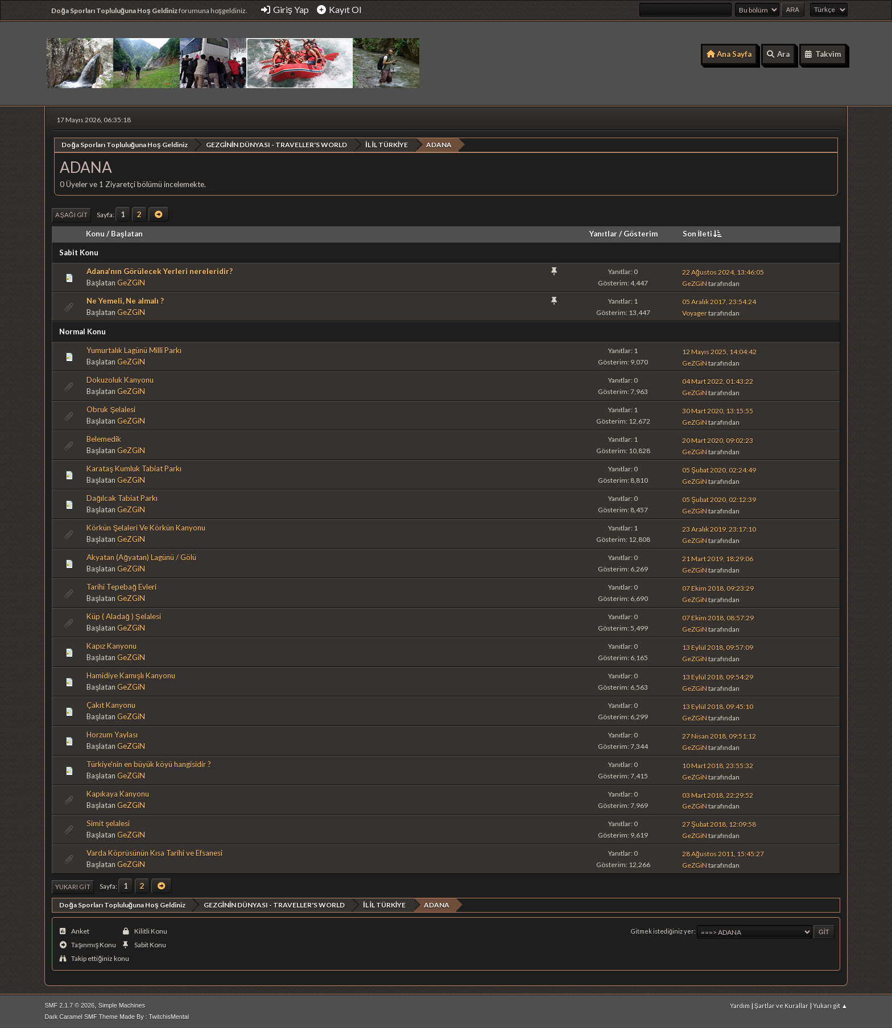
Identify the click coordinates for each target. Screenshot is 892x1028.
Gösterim (640, 233)
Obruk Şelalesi (110, 409)
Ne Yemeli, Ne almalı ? (125, 300)
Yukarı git (72, 886)
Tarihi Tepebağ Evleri (121, 586)
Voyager (694, 313)
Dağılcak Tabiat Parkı (121, 498)
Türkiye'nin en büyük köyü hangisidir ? (148, 764)
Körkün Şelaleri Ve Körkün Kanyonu (145, 527)
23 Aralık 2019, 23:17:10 (719, 528)
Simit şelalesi (108, 822)
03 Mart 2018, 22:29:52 (717, 794)
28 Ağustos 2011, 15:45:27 (723, 853)
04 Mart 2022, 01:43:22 (717, 380)
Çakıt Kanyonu (110, 705)
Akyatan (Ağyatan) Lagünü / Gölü (141, 557)
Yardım (740, 1005)
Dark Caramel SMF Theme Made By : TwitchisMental (116, 1016)
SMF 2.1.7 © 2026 (69, 1004)
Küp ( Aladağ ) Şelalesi (123, 616)
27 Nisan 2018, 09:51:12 (719, 735)
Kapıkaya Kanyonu (117, 793)
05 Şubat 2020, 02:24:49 (719, 469)
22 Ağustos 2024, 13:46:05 (723, 272)
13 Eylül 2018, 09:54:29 (717, 676)
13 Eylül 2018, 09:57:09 (717, 647)
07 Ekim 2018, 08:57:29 (718, 617)
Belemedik (103, 438)
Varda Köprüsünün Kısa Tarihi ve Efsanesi (154, 852)
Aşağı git (71, 214)
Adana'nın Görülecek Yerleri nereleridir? (159, 270)
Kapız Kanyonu (111, 645)
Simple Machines (121, 1004)
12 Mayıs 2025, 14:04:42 (719, 351)
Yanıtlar (603, 233)
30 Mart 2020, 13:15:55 (717, 410)
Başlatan (126, 233)
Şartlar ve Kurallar (781, 1005)
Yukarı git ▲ (830, 1005)
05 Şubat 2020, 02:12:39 (719, 499)
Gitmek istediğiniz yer (662, 931)
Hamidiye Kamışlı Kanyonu (130, 675)
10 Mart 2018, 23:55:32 (717, 765)
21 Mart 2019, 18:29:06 (717, 558)
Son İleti (703, 233)
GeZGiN (131, 282)
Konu (95, 233)
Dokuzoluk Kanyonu (120, 379)
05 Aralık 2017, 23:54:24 (719, 301)
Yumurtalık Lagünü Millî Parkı (133, 350)
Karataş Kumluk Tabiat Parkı (133, 468)
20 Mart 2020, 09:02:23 (717, 440)
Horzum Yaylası (112, 734)
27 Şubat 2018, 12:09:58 (719, 824)
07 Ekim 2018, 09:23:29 (718, 587)
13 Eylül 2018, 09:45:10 (717, 706)
